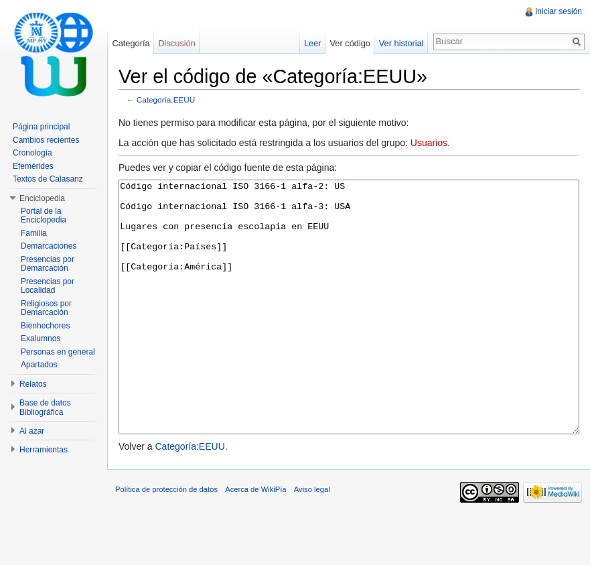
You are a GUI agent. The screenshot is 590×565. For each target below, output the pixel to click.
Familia (34, 233)
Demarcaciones (48, 246)
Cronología (32, 153)
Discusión (176, 43)
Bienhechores (45, 325)
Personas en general (58, 352)
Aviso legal (312, 540)
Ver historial (401, 43)
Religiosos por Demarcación (46, 308)
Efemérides (33, 166)
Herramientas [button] (43, 449)
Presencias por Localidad (47, 286)
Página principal (41, 126)
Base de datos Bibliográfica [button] (45, 407)
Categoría (130, 43)
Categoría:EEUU (166, 99)
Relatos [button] (33, 384)
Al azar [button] (31, 431)
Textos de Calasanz (48, 179)
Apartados (39, 364)
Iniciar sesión (558, 11)
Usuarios (429, 142)
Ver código (349, 43)
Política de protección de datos (166, 540)
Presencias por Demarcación (47, 264)
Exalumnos (40, 338)
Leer (312, 43)
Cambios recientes (46, 140)
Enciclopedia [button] (42, 198)
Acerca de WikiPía (255, 540)
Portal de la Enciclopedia (43, 215)
